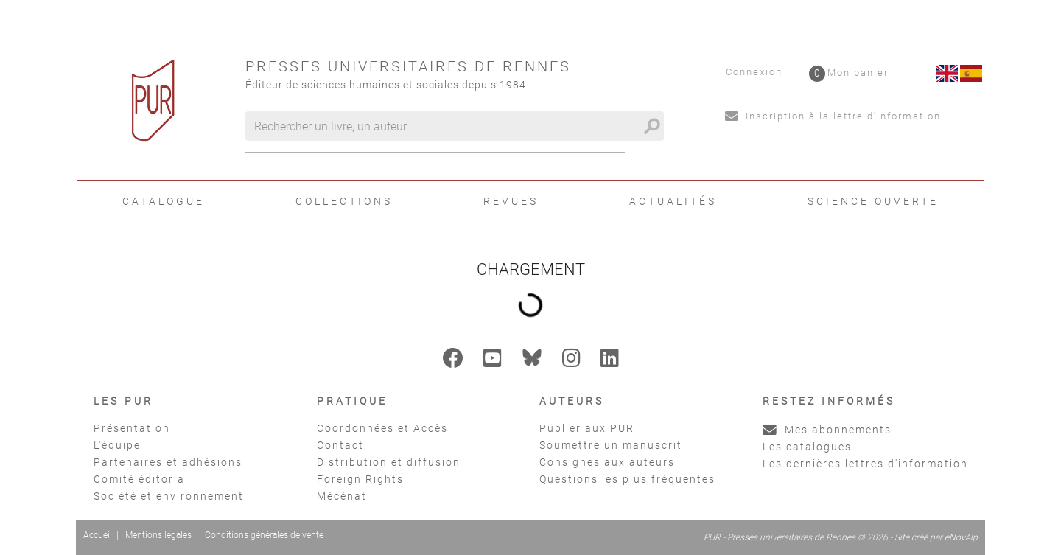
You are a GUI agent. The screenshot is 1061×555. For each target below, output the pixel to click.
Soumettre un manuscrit (610, 445)
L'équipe (117, 445)
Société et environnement (169, 496)
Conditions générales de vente (264, 535)
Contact (340, 445)
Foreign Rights (360, 479)
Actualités (673, 201)
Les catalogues (807, 447)
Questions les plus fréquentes (627, 479)
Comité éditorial (141, 479)
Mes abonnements (827, 430)
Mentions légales (158, 535)
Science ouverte (873, 201)
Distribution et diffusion (389, 462)
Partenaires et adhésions (168, 462)
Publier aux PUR (586, 428)
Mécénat (342, 496)
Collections (344, 201)
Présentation (132, 428)
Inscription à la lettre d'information (833, 116)
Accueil (97, 535)
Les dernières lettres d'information (865, 464)
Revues (511, 201)
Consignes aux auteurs (607, 462)
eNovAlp (961, 537)
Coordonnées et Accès (382, 428)
